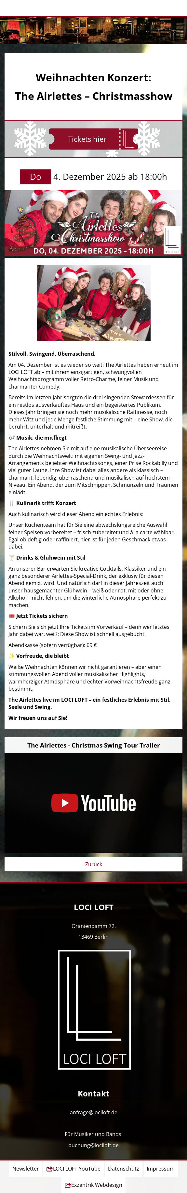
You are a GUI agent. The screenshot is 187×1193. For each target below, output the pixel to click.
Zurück (93, 864)
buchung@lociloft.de (93, 1145)
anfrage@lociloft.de (93, 1112)
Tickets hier (87, 139)
